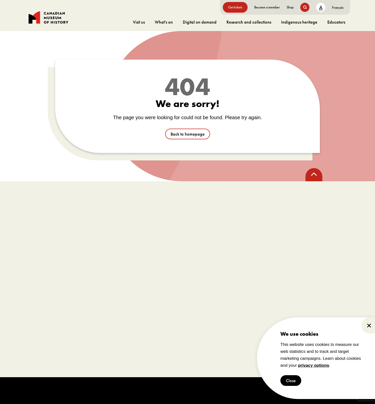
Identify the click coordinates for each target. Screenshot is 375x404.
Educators (336, 22)
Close (291, 380)
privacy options (313, 365)
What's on (164, 22)
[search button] (304, 7)
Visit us (139, 22)
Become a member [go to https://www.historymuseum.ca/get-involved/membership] (267, 7)
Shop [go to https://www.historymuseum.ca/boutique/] (290, 7)
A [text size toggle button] (321, 7)
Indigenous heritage (299, 22)
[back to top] (313, 174)
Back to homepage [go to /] (188, 134)
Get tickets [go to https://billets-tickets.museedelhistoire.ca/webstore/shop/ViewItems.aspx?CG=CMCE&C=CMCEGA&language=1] (235, 7)
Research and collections (248, 22)
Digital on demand (200, 22)
